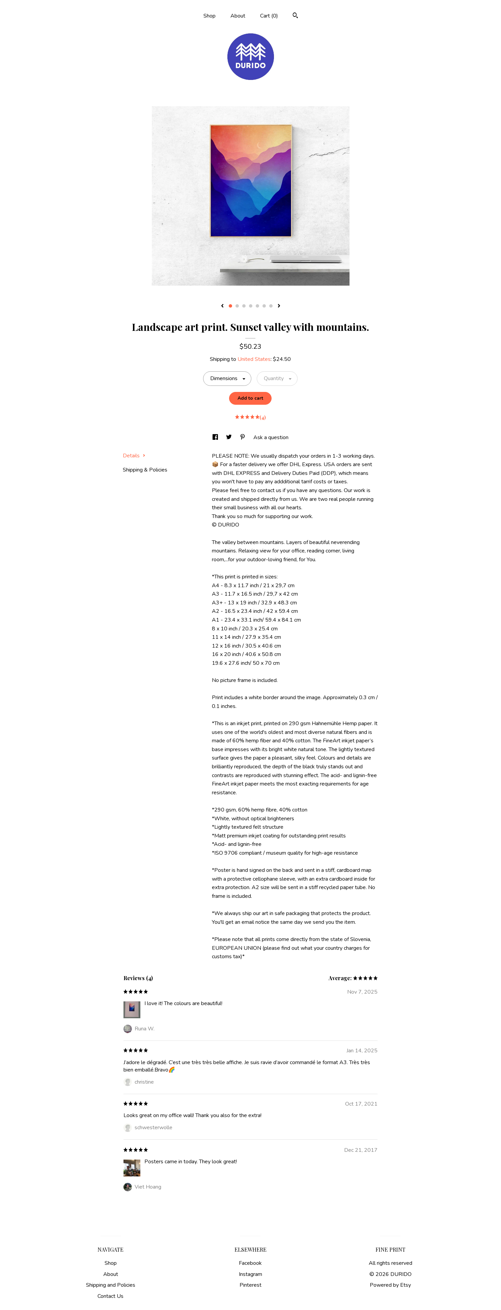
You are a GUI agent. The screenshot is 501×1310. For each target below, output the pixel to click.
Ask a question (270, 437)
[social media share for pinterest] (243, 437)
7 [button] (271, 306)
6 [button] (264, 306)
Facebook (250, 1263)
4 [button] (250, 306)
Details (134, 455)
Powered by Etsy (390, 1285)
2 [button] (237, 306)
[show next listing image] (279, 306)
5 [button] (257, 306)
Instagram (250, 1274)
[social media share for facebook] (216, 437)
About (237, 16)
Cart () (269, 16)
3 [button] (244, 306)
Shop (209, 16)
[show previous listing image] (222, 306)
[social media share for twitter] (229, 437)
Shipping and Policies (110, 1285)
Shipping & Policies (145, 470)
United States (254, 359)
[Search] (295, 16)
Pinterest (250, 1285)
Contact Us (110, 1296)
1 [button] (230, 306)
